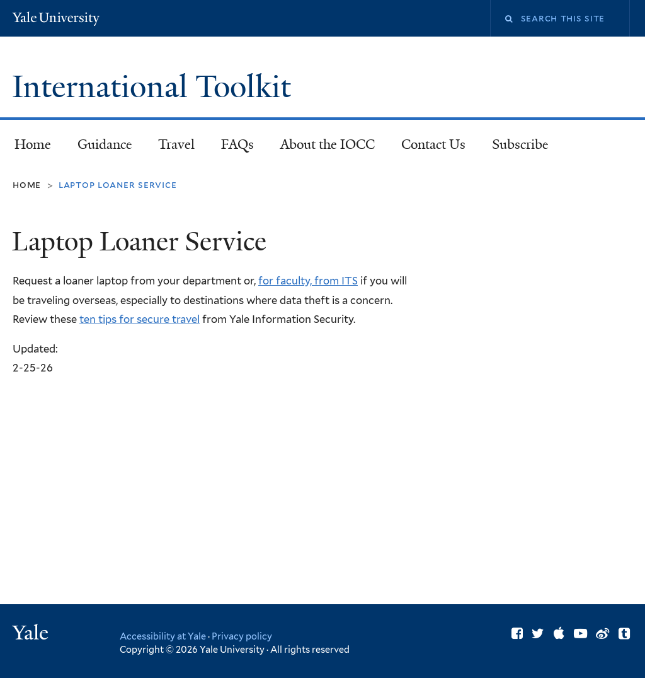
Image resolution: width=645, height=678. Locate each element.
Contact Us (433, 144)
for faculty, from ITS (308, 280)
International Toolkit (155, 86)
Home (32, 144)
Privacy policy (242, 636)
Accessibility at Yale (163, 636)
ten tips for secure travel (139, 319)
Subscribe (515, 148)
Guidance (99, 148)
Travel (176, 144)
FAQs (237, 144)
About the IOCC (327, 144)
